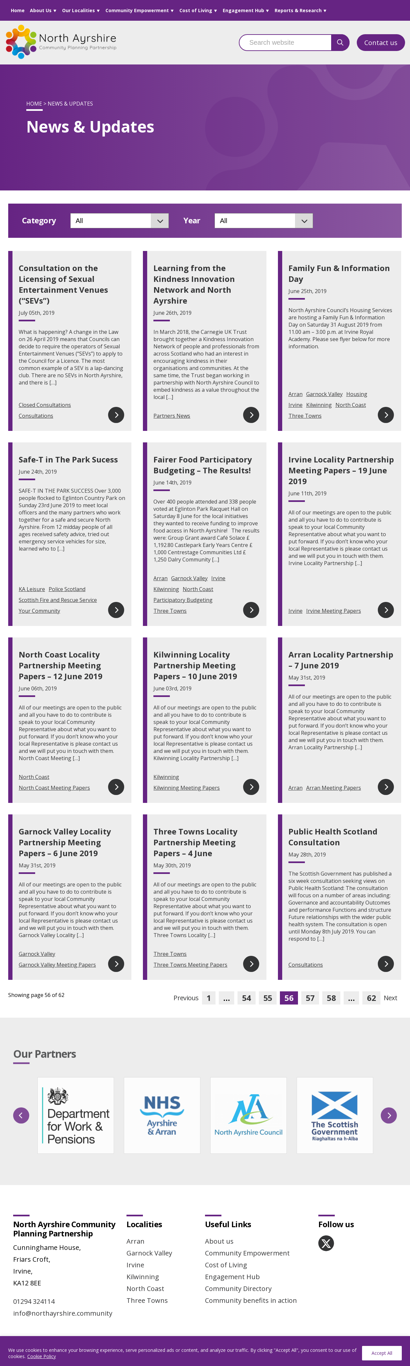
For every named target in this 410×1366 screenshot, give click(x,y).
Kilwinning (319, 405)
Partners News (171, 415)
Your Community (39, 610)
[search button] (340, 42)
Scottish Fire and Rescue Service (58, 600)
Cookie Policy (41, 1356)
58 (331, 997)
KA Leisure (32, 589)
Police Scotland (67, 589)
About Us (41, 10)
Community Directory (238, 1288)
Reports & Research (298, 10)
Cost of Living (195, 10)
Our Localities (78, 10)
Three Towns (305, 415)
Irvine (295, 405)
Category (39, 220)
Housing (356, 394)
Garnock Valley (324, 394)
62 (371, 997)
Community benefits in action (251, 1300)
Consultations (36, 415)
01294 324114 (34, 1301)
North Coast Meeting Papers (54, 787)
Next (390, 997)
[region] (205, 1351)
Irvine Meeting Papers (333, 610)
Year (191, 220)
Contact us (381, 42)
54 (246, 997)
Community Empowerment (137, 10)
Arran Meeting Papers (333, 787)
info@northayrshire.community (62, 1313)
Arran (295, 394)
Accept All (382, 1353)
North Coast (350, 405)
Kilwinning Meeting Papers (186, 787)
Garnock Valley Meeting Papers (57, 964)
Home (18, 10)
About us (219, 1241)
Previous (185, 997)
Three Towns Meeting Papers (190, 964)
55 (267, 997)
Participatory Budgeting (183, 600)
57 (310, 997)
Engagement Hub (243, 10)
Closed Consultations (45, 405)
